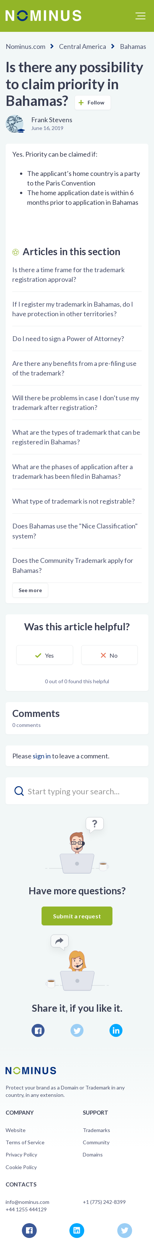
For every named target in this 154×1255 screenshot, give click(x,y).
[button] (140, 16)
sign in (42, 756)
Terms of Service (25, 1142)
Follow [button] (96, 102)
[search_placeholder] (77, 790)
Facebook (38, 1030)
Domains (93, 1154)
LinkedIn (115, 1030)
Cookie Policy (21, 1167)
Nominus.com (25, 46)
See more (30, 590)
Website (16, 1130)
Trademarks (96, 1130)
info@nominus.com (27, 1202)
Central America (82, 46)
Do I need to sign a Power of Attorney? (68, 338)
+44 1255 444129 (26, 1209)
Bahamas (133, 46)
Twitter (77, 1030)
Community (96, 1142)
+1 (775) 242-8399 (104, 1202)
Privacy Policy (21, 1154)
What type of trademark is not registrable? (73, 501)
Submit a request (77, 915)
